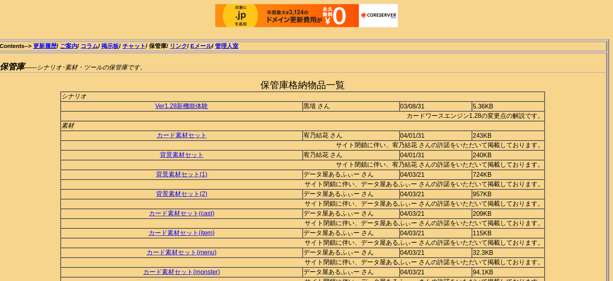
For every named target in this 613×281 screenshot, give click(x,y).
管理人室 (226, 46)
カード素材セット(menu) (182, 252)
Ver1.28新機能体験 (181, 106)
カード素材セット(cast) (182, 213)
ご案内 (68, 46)
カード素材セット (182, 135)
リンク (178, 46)
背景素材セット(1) (182, 174)
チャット (134, 46)
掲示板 (110, 46)
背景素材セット (182, 154)
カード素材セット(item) (182, 232)
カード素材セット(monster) (181, 272)
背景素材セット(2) (182, 193)
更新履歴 (45, 46)
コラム (89, 46)
